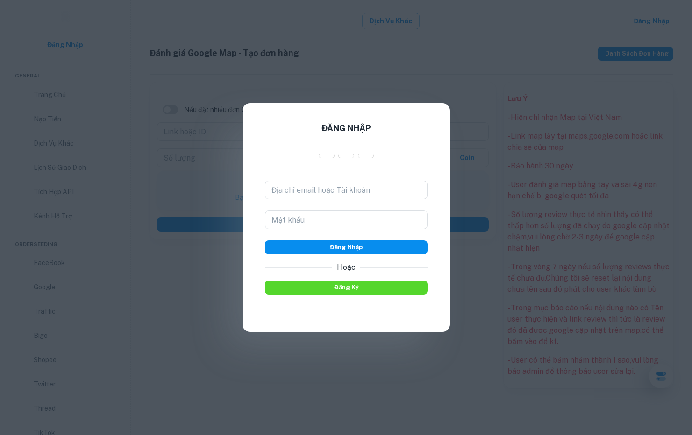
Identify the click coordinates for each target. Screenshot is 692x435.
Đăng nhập (346, 247)
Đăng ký (346, 288)
